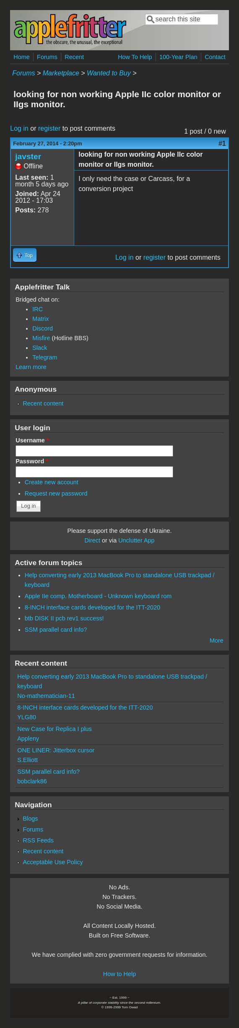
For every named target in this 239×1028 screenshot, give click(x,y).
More (216, 640)
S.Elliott (27, 760)
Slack (39, 347)
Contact (215, 57)
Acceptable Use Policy (53, 862)
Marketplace (61, 73)
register (49, 128)
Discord (42, 328)
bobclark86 (32, 781)
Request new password (56, 493)
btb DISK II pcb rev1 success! (64, 618)
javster (28, 156)
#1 (222, 143)
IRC (37, 309)
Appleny (28, 738)
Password (32, 461)
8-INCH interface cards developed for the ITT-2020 (92, 607)
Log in (19, 128)
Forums (47, 57)
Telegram (44, 357)
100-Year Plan (178, 57)
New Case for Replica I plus (54, 729)
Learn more (31, 367)
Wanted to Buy (109, 73)
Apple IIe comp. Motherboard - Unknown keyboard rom (98, 596)
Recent (74, 57)
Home (21, 57)
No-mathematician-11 (46, 695)
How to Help (119, 974)
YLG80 (26, 717)
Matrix (40, 318)
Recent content (43, 403)
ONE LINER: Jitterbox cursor (55, 750)
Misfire (41, 338)
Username (32, 440)
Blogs (30, 818)
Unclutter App (136, 540)
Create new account (51, 482)
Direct (92, 540)
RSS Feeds (38, 840)
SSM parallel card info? (56, 629)
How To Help (135, 57)
